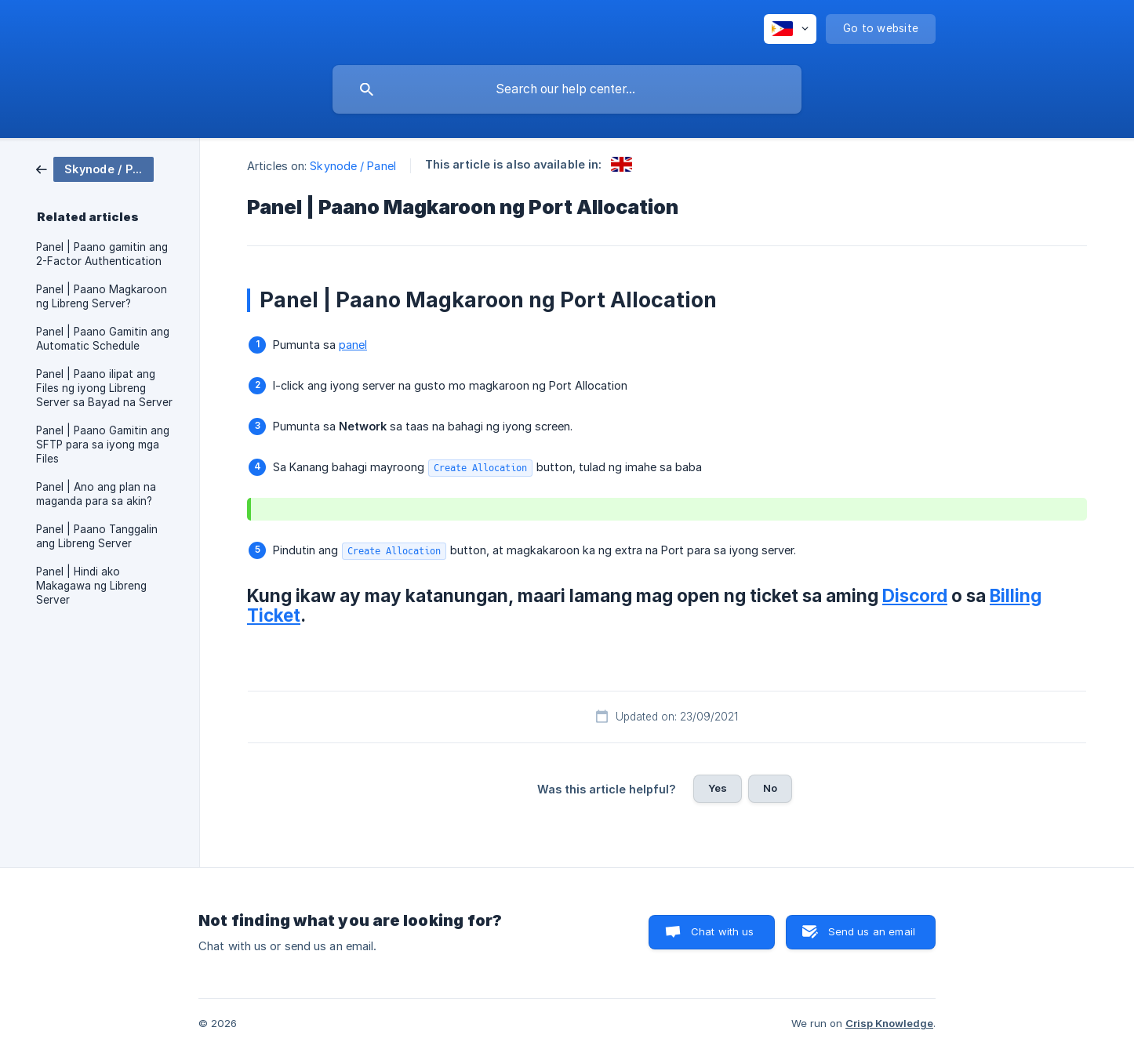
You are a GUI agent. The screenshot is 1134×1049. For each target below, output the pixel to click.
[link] (95, 168)
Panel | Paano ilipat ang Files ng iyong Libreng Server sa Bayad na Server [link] (104, 388)
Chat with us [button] (722, 931)
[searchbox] (567, 89)
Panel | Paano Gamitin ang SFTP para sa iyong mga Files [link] (102, 444)
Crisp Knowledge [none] (889, 1023)
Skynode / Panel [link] (353, 165)
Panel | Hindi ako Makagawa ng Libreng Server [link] (91, 585)
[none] (790, 29)
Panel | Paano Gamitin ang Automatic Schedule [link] (102, 338)
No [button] (770, 788)
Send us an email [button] (871, 931)
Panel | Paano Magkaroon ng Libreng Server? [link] (101, 296)
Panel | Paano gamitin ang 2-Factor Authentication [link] (102, 254)
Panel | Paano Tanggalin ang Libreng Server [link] (97, 536)
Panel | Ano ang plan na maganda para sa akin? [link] (96, 494)
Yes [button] (717, 788)
